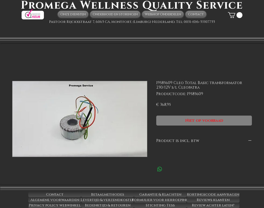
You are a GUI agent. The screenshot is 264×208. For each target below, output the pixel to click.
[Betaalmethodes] (107, 194)
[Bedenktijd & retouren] (107, 205)
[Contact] (54, 194)
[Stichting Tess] (160, 205)
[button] (235, 15)
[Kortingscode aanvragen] (213, 194)
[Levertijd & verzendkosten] (107, 200)
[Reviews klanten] (213, 200)
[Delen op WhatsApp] (160, 169)
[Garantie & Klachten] (160, 194)
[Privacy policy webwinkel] (54, 205)
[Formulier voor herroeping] (160, 200)
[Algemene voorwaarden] (54, 200)
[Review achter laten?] (213, 205)
